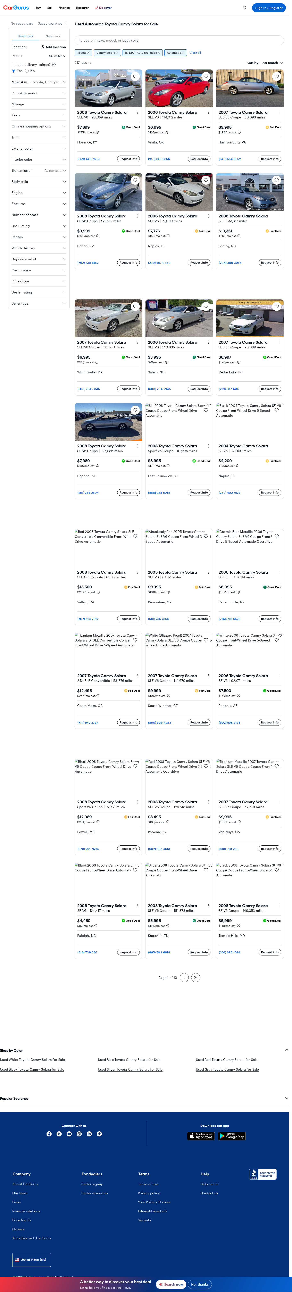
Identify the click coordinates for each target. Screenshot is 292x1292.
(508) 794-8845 (88, 389)
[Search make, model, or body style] (179, 40)
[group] (179, 53)
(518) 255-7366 (158, 619)
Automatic (175, 53)
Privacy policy (149, 1183)
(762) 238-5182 (88, 262)
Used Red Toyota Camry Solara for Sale (227, 1059)
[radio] (13, 71)
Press (16, 1192)
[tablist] (39, 36)
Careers (18, 1219)
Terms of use (148, 1174)
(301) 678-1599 (229, 952)
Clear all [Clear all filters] (195, 52)
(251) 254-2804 (88, 492)
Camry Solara (107, 53)
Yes (20, 71)
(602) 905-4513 (159, 849)
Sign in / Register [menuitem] (269, 8)
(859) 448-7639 (88, 159)
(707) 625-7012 (88, 619)
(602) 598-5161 (229, 722)
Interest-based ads (152, 1201)
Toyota (83, 53)
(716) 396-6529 (229, 619)
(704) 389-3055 (230, 262)
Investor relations (26, 1201)
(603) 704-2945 (159, 389)
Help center (209, 1174)
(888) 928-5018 (159, 492)
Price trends (21, 1210)
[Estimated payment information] (97, 132)
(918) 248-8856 (159, 159)
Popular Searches (144, 1089)
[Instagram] (79, 1126)
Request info (128, 158)
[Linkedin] (89, 1126)
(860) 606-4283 (159, 722)
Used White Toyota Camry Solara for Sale (32, 1059)
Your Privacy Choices (154, 1192)
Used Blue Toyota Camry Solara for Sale (129, 1059)
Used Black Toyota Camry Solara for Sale (32, 1069)
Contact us (209, 1183)
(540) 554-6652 (230, 159)
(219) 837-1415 (229, 389)
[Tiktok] (99, 1126)
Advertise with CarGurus (31, 1229)
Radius (17, 56)
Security (144, 1210)
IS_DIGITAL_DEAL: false (142, 53)
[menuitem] (38, 7)
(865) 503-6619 (159, 952)
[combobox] (52, 23)
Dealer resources (94, 1183)
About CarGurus (25, 1174)
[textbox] (269, 62)
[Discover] (104, 7)
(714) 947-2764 (88, 722)
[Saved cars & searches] (245, 8)
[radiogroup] (39, 67)
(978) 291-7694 (88, 849)
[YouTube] (69, 1126)
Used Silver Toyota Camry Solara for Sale (130, 1069)
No (32, 71)
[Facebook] (49, 1126)
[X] (59, 1126)
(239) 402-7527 (229, 492)
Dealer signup (92, 1174)
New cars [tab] (52, 36)
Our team (19, 1183)
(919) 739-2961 (88, 952)
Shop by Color (144, 1050)
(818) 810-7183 (229, 849)
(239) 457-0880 (159, 262)
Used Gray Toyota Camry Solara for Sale (227, 1069)
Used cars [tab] (25, 36)
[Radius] (56, 55)
